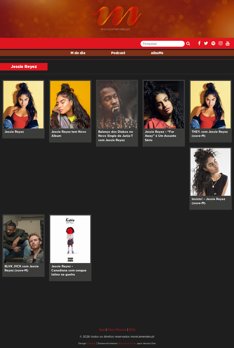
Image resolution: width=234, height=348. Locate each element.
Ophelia (91, 343)
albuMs (157, 53)
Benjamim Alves (127, 343)
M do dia (78, 53)
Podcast (118, 53)
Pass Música (116, 329)
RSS (132, 329)
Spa (102, 329)
